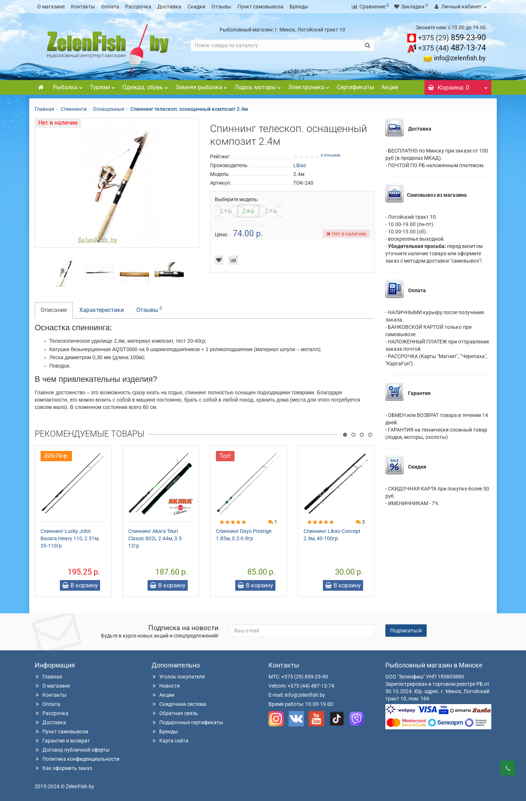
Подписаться (406, 630)
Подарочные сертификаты (187, 722)
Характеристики (101, 310)
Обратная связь (175, 713)
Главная (44, 109)
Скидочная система (179, 704)
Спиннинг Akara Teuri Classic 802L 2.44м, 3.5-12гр (155, 538)
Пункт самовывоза (260, 7)
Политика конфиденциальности (77, 759)
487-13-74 (452, 47)
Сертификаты (355, 87)
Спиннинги (74, 109)
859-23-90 (452, 37)
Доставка (169, 7)
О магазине (51, 7)
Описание (54, 310)
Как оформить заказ (63, 768)
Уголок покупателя (178, 677)
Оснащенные (108, 109)
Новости (166, 686)
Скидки (196, 7)
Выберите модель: (236, 199)
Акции (389, 87)
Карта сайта (170, 741)
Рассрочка (138, 7)
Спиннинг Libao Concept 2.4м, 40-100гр (332, 534)
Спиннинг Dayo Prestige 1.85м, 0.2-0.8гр (243, 534)
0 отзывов (330, 155)
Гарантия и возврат (62, 741)
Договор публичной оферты (72, 750)
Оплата (110, 7)
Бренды (299, 7)
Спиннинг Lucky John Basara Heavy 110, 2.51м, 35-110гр (70, 538)
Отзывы (221, 7)
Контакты (83, 7)
